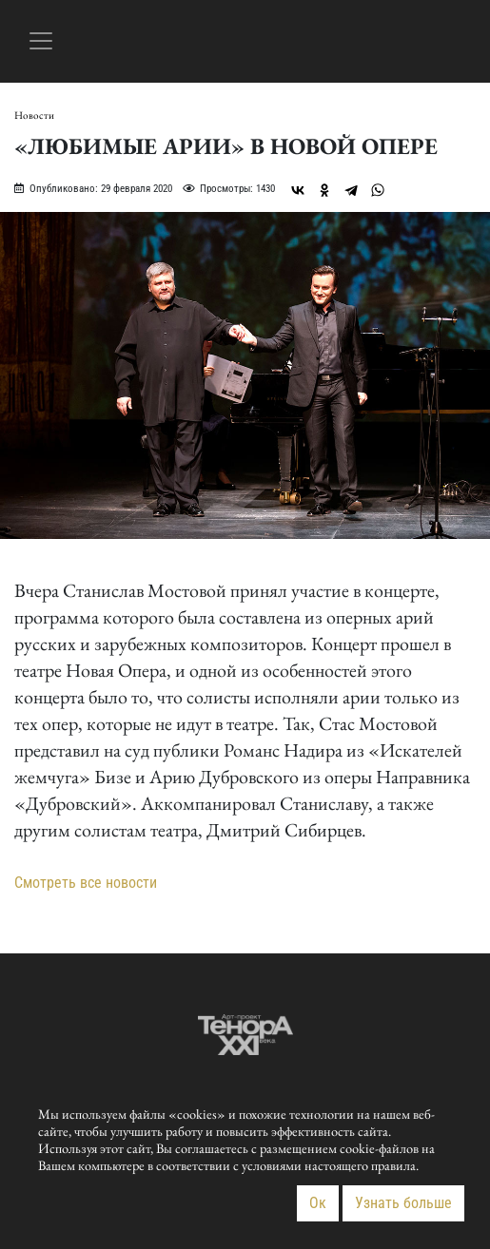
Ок (317, 1203)
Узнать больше (403, 1203)
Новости (34, 115)
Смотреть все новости (85, 883)
